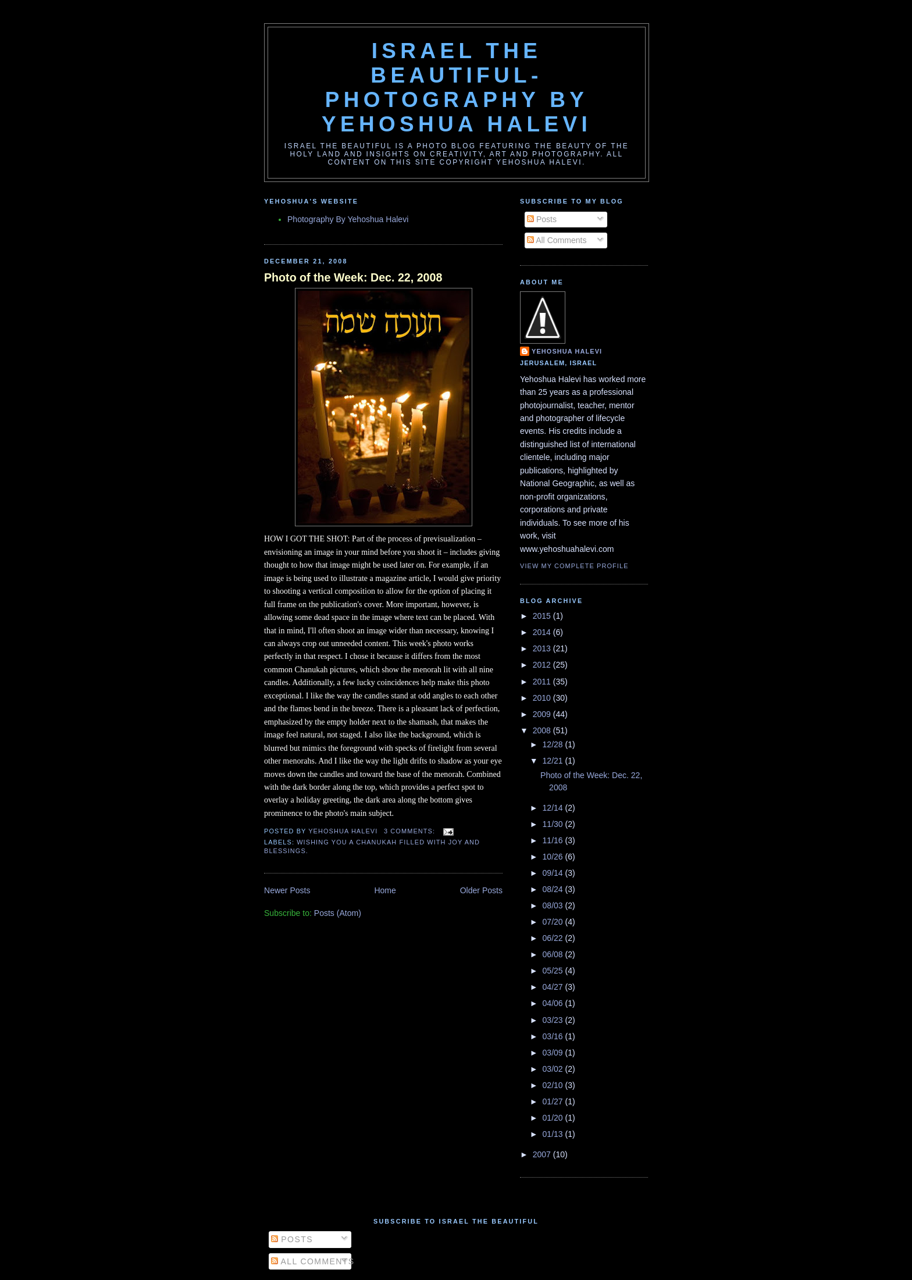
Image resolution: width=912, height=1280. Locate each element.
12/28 (554, 744)
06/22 (554, 938)
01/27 (554, 1101)
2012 (543, 664)
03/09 (554, 1052)
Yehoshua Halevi (567, 351)
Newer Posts (287, 890)
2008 (543, 730)
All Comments (556, 240)
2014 (543, 632)
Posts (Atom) (337, 913)
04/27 (554, 987)
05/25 (554, 970)
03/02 (554, 1069)
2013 (543, 648)
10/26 (554, 856)
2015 (543, 616)
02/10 (554, 1085)
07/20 (554, 921)
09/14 (554, 873)
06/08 (554, 954)
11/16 (554, 840)
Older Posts (481, 890)
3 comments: (410, 831)
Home (385, 890)
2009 (543, 714)
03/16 (554, 1036)
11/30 (554, 824)
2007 (543, 1154)
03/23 (554, 1020)
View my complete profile (574, 565)
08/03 (554, 905)
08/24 (554, 889)
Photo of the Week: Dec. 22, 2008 (353, 277)
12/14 (554, 807)
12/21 (554, 760)
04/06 (554, 1003)
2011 (543, 681)
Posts (542, 219)
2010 (543, 698)
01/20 (554, 1117)
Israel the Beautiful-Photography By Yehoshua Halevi (457, 87)
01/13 (554, 1134)
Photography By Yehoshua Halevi (347, 219)
